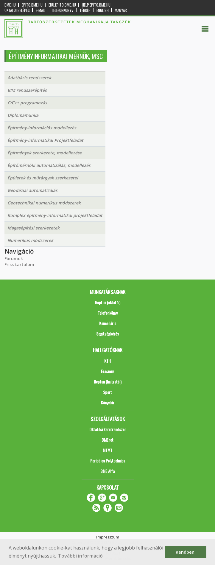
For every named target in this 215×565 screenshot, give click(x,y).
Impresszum (107, 537)
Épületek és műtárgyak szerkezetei (42, 178)
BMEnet (107, 440)
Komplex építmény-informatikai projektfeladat (54, 215)
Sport (107, 392)
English (102, 10)
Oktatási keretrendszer (107, 429)
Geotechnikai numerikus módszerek (44, 203)
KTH (107, 361)
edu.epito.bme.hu (62, 5)
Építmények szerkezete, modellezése (44, 153)
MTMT (107, 450)
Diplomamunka (22, 115)
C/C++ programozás (27, 102)
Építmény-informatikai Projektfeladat (45, 140)
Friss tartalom (19, 264)
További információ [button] (80, 555)
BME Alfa (107, 471)
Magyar (121, 10)
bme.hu (10, 5)
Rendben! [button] (186, 552)
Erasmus (107, 371)
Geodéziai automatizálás (32, 190)
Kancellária (107, 323)
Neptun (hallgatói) (107, 381)
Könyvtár (107, 402)
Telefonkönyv (62, 10)
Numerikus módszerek (30, 240)
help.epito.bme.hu (96, 5)
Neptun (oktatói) (107, 302)
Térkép (85, 10)
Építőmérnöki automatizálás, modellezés (49, 165)
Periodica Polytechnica (107, 460)
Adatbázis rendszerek (29, 77)
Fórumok (13, 258)
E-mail (40, 10)
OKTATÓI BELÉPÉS (17, 10)
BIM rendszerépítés (27, 90)
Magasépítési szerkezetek (33, 228)
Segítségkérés (107, 333)
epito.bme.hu (32, 5)
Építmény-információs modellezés (41, 128)
